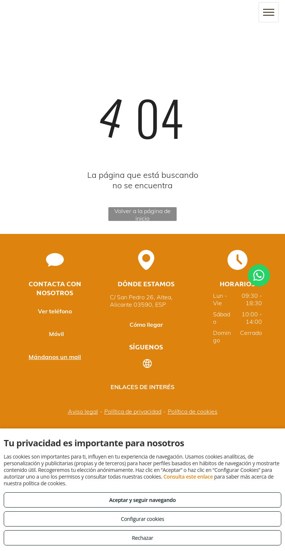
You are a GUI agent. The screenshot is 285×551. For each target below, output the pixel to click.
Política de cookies (192, 411)
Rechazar (142, 537)
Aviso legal (83, 411)
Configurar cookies (142, 518)
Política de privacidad (132, 411)
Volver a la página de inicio (142, 214)
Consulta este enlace (188, 476)
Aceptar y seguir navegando (142, 499)
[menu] (268, 12)
